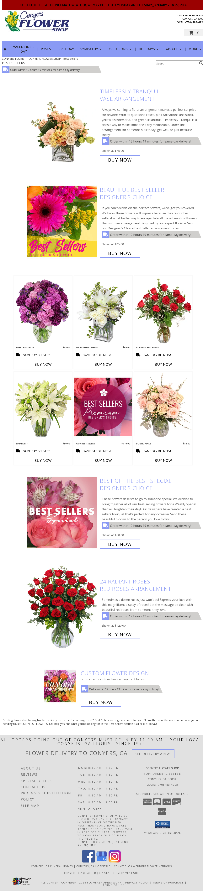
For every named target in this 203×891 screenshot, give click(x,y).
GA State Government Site (119, 873)
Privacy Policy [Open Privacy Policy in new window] (137, 882)
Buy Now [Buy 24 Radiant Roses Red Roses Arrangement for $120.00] (120, 634)
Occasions (120, 49)
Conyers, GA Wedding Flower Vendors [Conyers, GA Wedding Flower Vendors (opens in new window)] (143, 866)
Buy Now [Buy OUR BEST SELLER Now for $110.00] (103, 460)
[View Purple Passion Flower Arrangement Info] (43, 311)
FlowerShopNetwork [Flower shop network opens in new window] (104, 882)
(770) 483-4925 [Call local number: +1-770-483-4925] (167, 784)
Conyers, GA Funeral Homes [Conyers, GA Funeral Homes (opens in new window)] (52, 866)
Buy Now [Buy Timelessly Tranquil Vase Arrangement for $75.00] (120, 160)
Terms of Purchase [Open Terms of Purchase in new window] (168, 882)
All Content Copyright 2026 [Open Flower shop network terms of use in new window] (63, 882)
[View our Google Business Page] (101, 861)
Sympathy (91, 49)
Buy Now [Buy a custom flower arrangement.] (101, 702)
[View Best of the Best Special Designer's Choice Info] (62, 512)
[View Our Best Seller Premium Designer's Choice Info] (103, 407)
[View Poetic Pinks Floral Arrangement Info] (163, 407)
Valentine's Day (24, 49)
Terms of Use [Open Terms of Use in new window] (113, 885)
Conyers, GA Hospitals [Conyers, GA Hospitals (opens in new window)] (93, 866)
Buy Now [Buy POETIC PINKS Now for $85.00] (163, 460)
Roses (46, 49)
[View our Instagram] (115, 861)
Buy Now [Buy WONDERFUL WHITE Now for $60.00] (103, 364)
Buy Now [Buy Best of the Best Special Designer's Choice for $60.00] (120, 544)
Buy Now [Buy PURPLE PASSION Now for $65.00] (43, 364)
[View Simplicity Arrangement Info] (43, 407)
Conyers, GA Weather (80, 873)
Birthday (65, 49)
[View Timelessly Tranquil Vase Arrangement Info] (62, 125)
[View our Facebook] (88, 861)
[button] (162, 824)
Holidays (149, 49)
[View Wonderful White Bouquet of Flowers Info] (103, 311)
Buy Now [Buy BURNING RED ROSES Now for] (163, 364)
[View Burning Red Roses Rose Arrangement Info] (163, 311)
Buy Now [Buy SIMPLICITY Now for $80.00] (43, 460)
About (174, 49)
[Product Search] (176, 63)
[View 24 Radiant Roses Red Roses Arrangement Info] (62, 608)
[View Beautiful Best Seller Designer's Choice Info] (62, 221)
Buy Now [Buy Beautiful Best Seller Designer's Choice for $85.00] (120, 253)
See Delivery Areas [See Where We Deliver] (153, 754)
